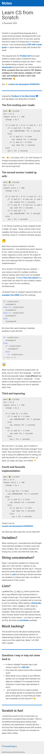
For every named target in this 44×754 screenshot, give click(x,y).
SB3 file (25, 666)
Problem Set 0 (26, 56)
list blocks (24, 619)
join (14, 573)
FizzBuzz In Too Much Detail (23, 96)
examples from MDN (10, 294)
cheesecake (7, 67)
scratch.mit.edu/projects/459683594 (24, 84)
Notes (7, 3)
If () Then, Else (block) (29, 277)
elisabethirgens (9, 745)
